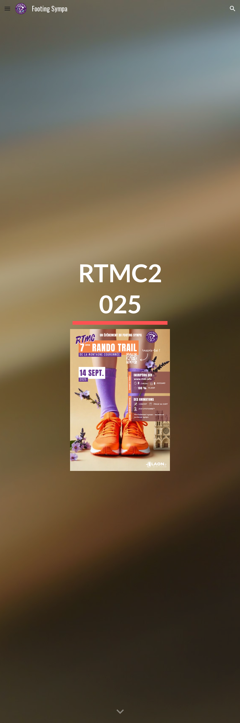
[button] (7, 8)
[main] (120, 290)
